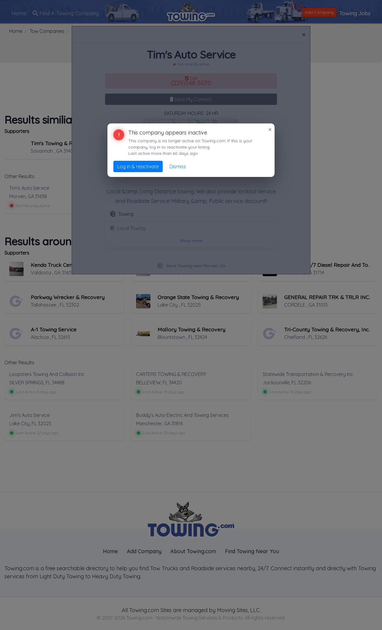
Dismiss (178, 166)
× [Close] (270, 129)
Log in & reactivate (138, 166)
